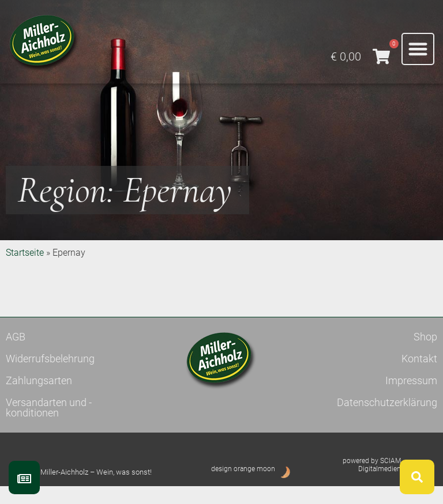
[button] (417, 49)
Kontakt (419, 376)
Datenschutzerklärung (387, 420)
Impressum (411, 398)
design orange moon (243, 487)
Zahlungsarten (39, 398)
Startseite (25, 270)
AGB (15, 354)
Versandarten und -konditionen (49, 425)
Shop (425, 354)
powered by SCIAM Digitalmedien (372, 483)
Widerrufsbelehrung (50, 376)
